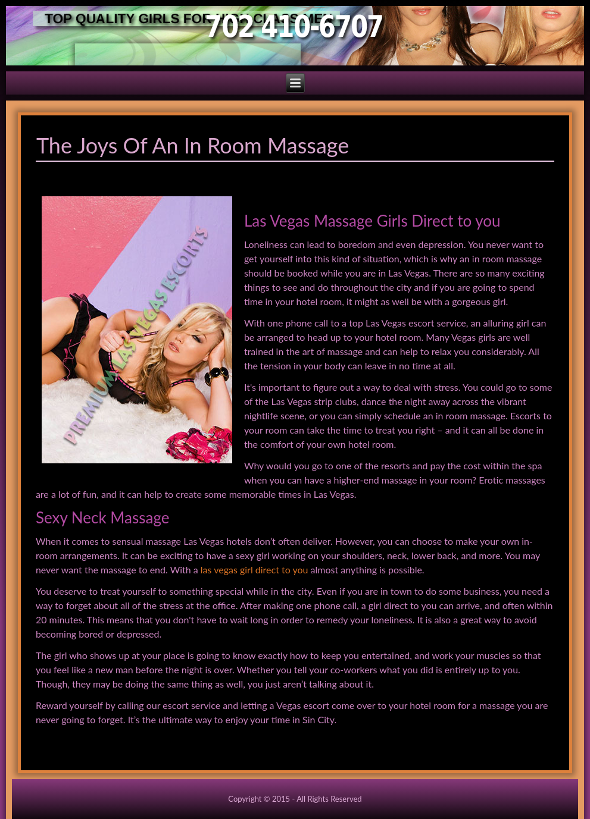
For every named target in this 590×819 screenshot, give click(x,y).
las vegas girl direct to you (254, 569)
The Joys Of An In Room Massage (192, 145)
